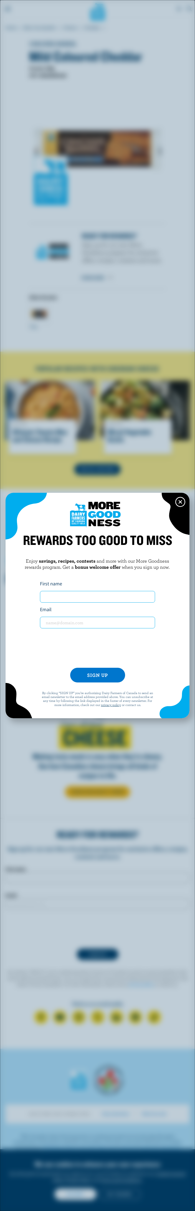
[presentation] (97, 648)
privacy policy (111, 705)
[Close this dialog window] (180, 502)
